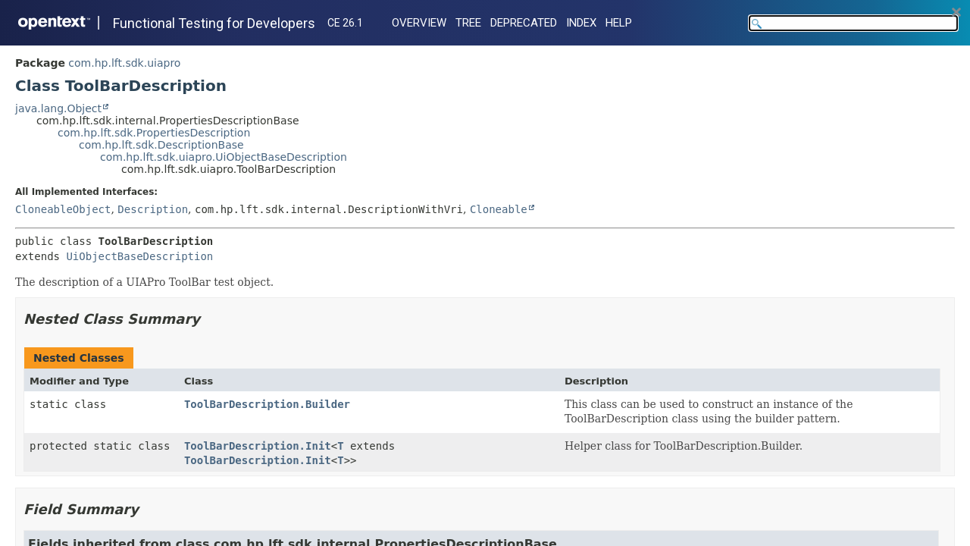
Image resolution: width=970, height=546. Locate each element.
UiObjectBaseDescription (139, 256)
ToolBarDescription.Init (257, 446)
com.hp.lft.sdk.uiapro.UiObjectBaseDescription (223, 157)
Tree (468, 23)
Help (618, 23)
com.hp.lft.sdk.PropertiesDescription (154, 133)
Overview (419, 23)
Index (581, 23)
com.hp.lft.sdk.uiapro (124, 63)
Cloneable (498, 209)
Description (152, 209)
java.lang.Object (58, 108)
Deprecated (523, 23)
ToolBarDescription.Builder (267, 404)
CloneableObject (63, 209)
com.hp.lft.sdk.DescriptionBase (161, 145)
